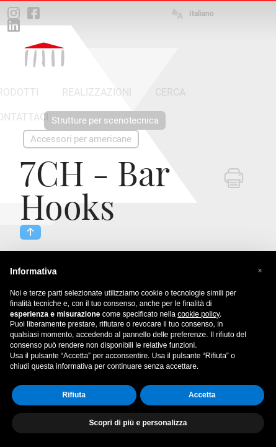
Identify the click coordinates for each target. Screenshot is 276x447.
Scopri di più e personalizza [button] (138, 422)
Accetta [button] (202, 395)
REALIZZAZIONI (96, 92)
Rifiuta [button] (74, 395)
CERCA (170, 92)
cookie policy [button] (198, 314)
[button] (260, 271)
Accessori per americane (80, 139)
